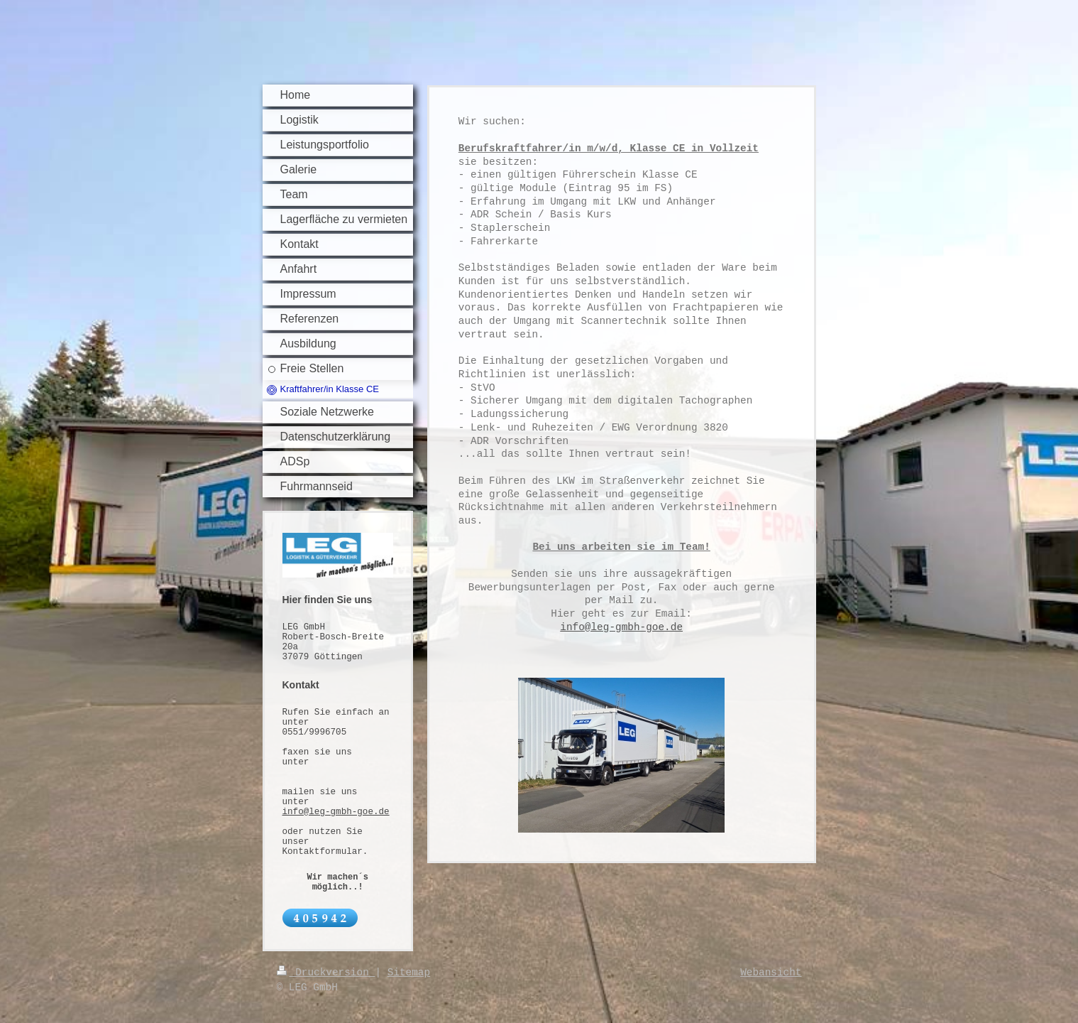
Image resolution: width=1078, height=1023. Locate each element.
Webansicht (770, 972)
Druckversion (326, 972)
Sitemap (408, 972)
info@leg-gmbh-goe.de (336, 812)
